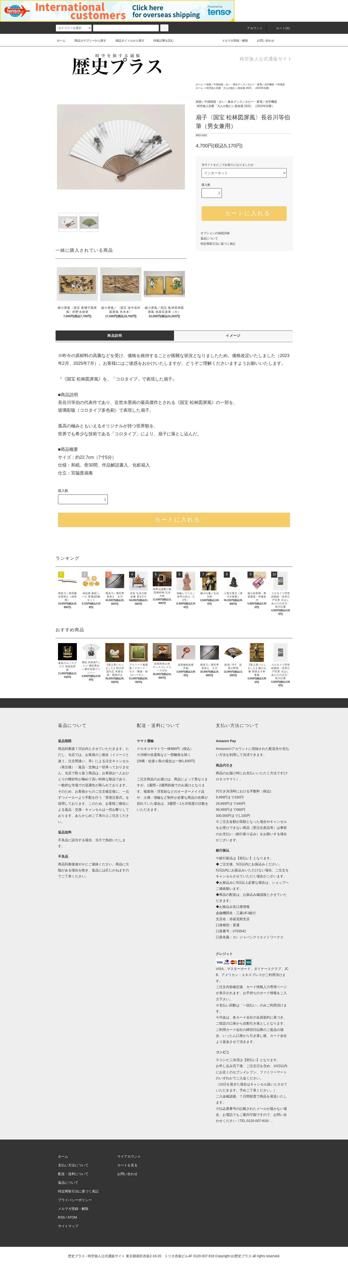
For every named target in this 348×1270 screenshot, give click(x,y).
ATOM (72, 1217)
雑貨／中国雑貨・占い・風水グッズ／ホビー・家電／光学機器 (240, 84)
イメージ (233, 335)
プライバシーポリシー (75, 1200)
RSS (61, 1217)
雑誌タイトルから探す (127, 40)
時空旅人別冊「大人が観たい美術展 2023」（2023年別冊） (238, 88)
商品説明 (114, 335)
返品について (209, 238)
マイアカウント (129, 1156)
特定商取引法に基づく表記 (218, 243)
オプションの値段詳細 (215, 233)
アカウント (252, 28)
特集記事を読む (161, 40)
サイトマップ (68, 1226)
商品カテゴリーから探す (87, 40)
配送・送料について (73, 1174)
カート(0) (280, 28)
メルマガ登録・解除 (232, 40)
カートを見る (127, 1165)
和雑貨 (281, 84)
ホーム (61, 40)
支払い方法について (73, 1165)
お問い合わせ (262, 40)
